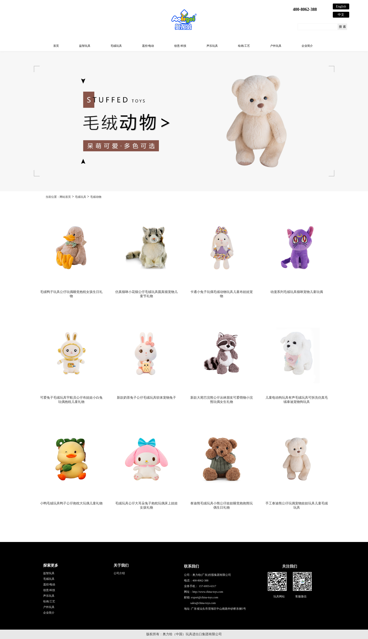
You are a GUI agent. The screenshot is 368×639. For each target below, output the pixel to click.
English (341, 6)
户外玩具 (275, 45)
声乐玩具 (212, 45)
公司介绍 (119, 573)
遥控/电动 (148, 45)
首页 (56, 45)
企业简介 (307, 45)
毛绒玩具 (116, 45)
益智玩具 (84, 45)
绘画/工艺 (244, 45)
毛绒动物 (95, 197)
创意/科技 (180, 45)
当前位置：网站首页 (58, 197)
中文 (341, 14)
